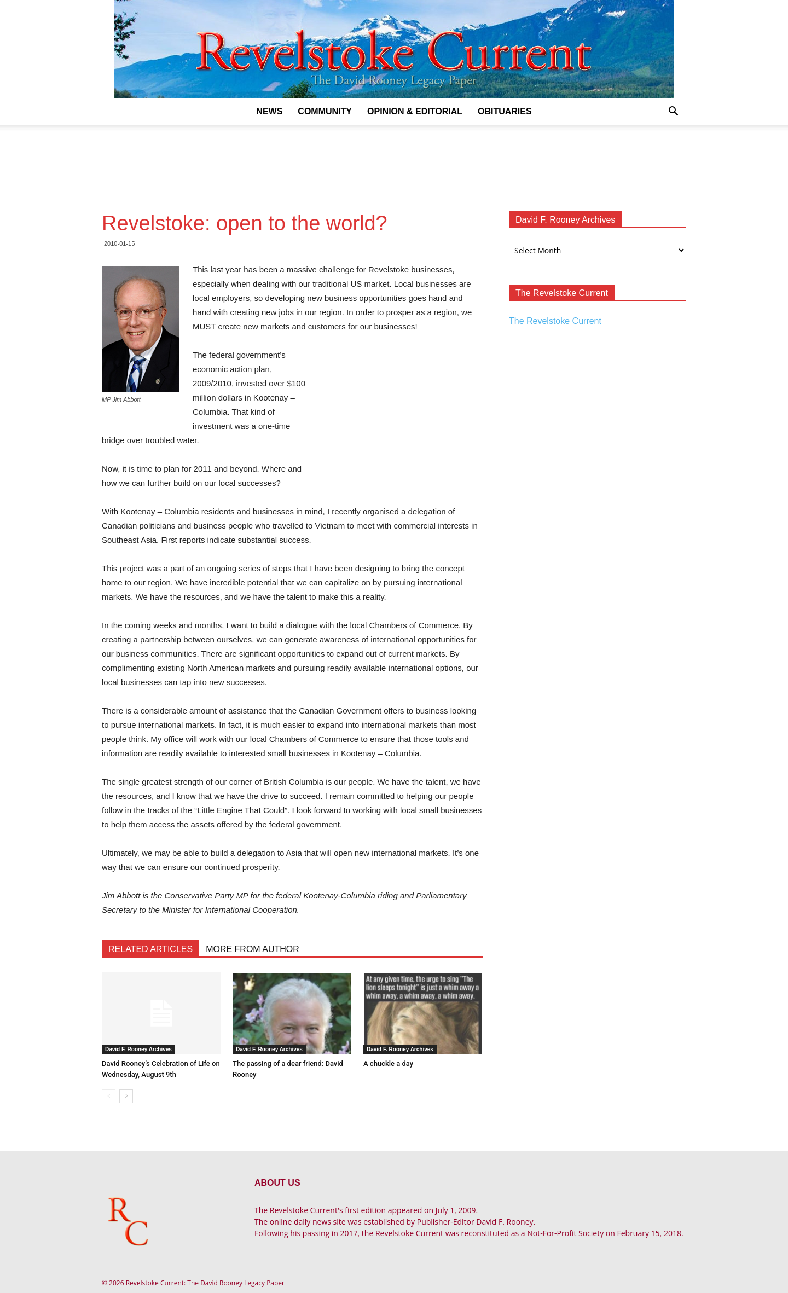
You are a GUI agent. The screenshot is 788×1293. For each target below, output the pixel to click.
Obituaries (505, 111)
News (269, 111)
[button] (673, 112)
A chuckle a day (388, 1063)
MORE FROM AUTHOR (252, 949)
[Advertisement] (394, 162)
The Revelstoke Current (555, 321)
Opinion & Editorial (414, 111)
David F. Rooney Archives (138, 1049)
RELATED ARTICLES (150, 949)
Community (325, 111)
